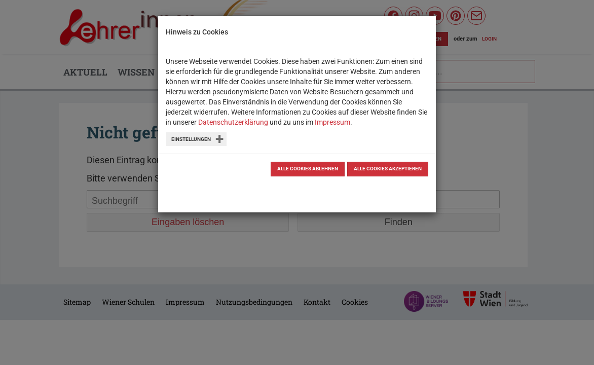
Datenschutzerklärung (233, 122)
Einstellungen (191, 139)
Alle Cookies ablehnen (307, 168)
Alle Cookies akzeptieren (388, 168)
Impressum (332, 122)
